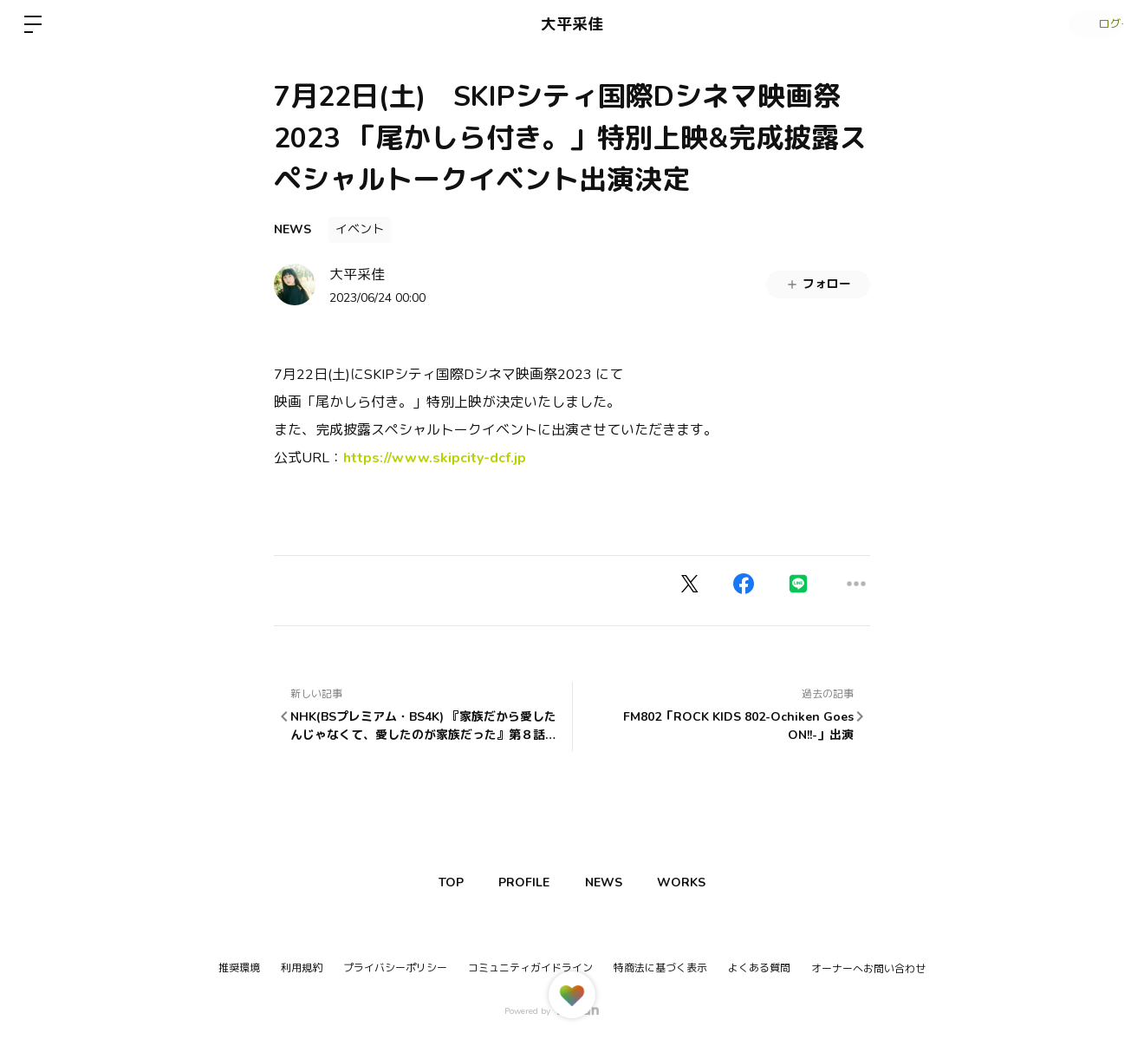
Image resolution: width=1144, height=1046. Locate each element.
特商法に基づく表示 (660, 968)
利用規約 (301, 968)
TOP (439, 882)
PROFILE (520, 882)
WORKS (694, 882)
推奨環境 (239, 968)
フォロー (818, 284)
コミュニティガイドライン (530, 968)
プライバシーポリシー (395, 968)
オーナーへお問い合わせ (868, 969)
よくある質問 (759, 968)
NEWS (292, 229)
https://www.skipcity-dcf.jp (434, 457)
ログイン (1092, 24)
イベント (359, 229)
